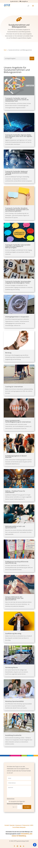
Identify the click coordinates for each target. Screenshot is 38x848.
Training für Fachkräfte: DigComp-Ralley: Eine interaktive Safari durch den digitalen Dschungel (18, 136)
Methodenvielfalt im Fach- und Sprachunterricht (15, 527)
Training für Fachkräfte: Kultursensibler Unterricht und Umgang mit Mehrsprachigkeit (17, 246)
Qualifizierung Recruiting (13, 633)
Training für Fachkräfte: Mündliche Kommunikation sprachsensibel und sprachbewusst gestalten (17, 209)
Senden (27, 807)
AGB (31, 825)
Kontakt (7, 825)
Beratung (8, 353)
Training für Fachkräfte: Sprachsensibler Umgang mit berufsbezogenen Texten (18, 282)
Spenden (12, 825)
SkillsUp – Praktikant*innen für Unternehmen (15, 491)
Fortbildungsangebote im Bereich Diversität (16, 456)
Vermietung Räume (11, 667)
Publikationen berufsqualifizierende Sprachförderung (16, 562)
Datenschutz (26, 825)
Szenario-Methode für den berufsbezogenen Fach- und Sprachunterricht (14, 598)
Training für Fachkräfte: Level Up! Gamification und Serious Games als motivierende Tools (17, 99)
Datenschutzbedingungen (15, 803)
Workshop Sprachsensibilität (14, 701)
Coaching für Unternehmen (14, 387)
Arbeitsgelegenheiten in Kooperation (17, 317)
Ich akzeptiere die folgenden (16, 802)
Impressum (18, 825)
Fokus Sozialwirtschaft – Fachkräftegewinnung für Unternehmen (18, 421)
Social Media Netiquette (18, 827)
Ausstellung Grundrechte (13, 735)
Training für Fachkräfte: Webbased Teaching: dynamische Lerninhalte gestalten (16, 173)
